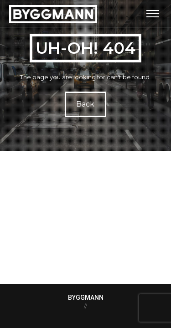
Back (86, 104)
